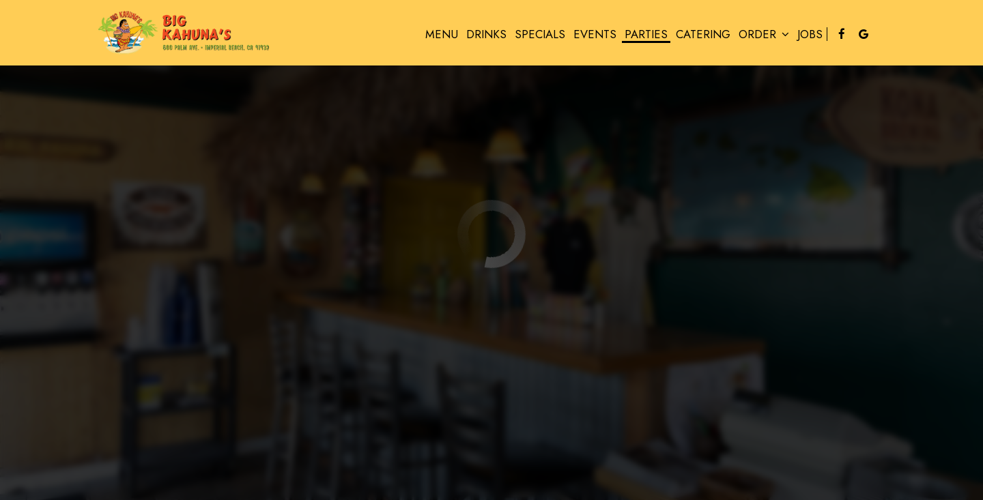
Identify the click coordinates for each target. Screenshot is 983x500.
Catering (703, 34)
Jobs (810, 34)
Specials (540, 34)
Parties (646, 34)
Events (594, 34)
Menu (441, 34)
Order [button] (764, 34)
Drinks (486, 34)
